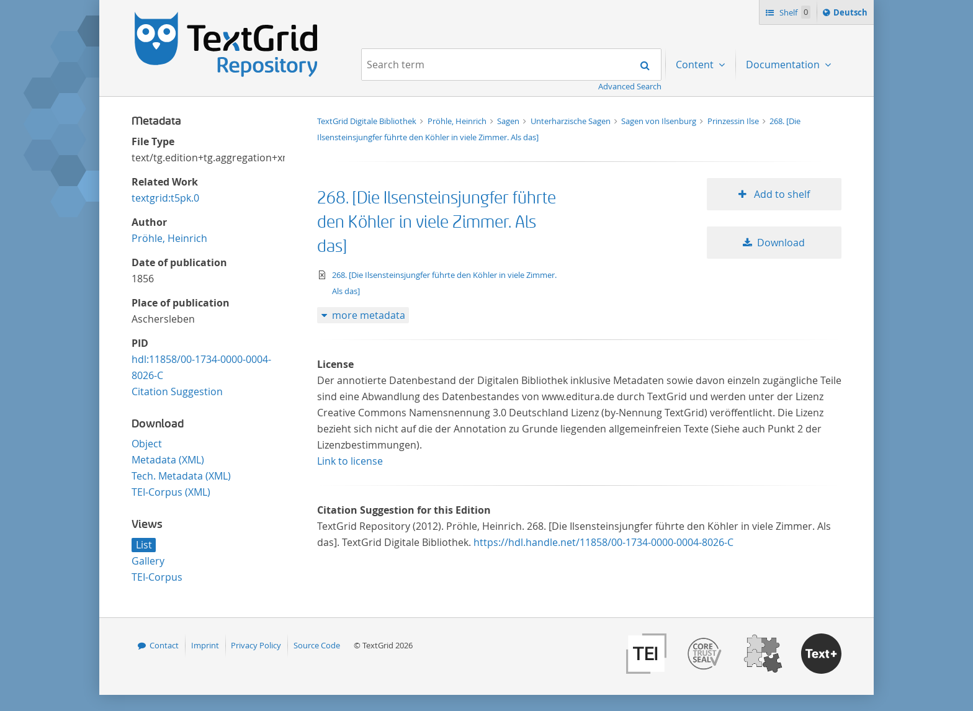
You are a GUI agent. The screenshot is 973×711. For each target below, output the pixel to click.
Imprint (205, 645)
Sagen (509, 121)
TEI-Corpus (157, 577)
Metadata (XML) (168, 460)
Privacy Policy (256, 645)
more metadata (368, 315)
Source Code (317, 645)
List (144, 545)
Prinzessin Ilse (734, 121)
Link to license (350, 461)
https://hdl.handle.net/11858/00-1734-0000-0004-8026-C (603, 542)
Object (147, 443)
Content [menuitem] (696, 64)
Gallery (148, 561)
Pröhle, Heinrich (169, 238)
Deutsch (852, 14)
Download (781, 242)
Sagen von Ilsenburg (659, 121)
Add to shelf (780, 194)
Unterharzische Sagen (571, 121)
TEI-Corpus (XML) (171, 492)
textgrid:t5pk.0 (165, 198)
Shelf (794, 12)
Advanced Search (629, 86)
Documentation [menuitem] (784, 64)
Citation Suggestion (177, 391)
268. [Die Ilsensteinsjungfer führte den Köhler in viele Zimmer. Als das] (436, 222)
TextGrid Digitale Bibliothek (367, 121)
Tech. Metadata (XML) (181, 476)
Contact (164, 645)
